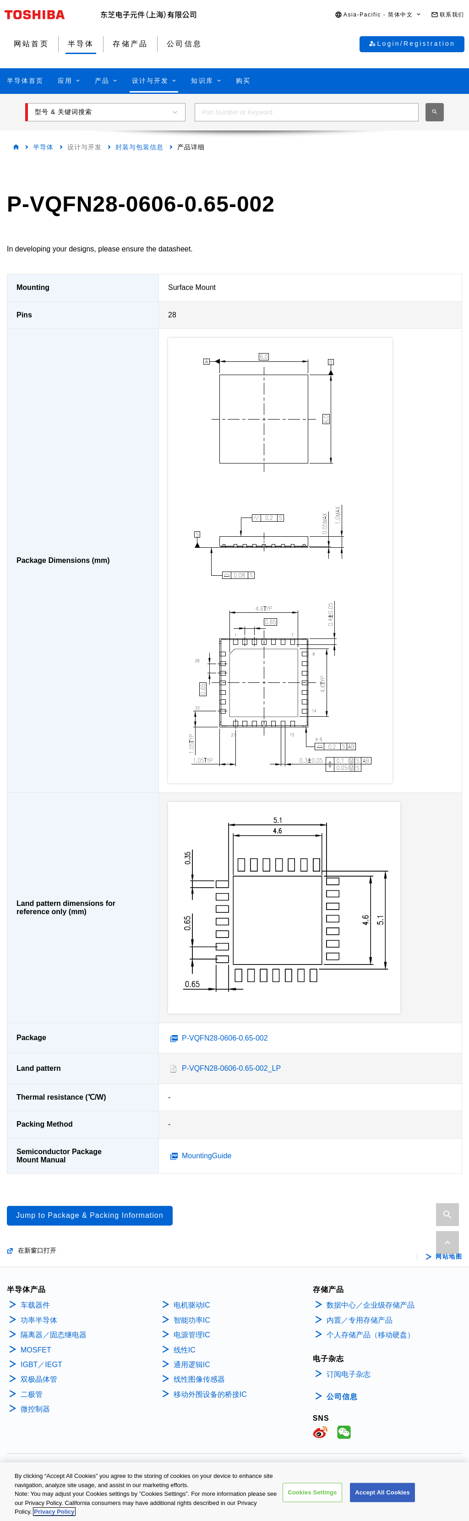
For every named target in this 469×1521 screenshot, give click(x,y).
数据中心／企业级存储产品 (370, 1305)
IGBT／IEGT (41, 1364)
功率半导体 (39, 1320)
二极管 (32, 1394)
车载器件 (35, 1305)
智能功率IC (192, 1320)
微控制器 (35, 1409)
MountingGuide (207, 1156)
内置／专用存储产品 (360, 1320)
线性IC (185, 1350)
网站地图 (449, 1257)
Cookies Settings (312, 1492)
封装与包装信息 (139, 147)
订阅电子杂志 (349, 1374)
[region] (234, 1491)
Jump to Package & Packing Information (90, 1215)
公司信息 (342, 1397)
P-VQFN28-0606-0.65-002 (225, 1038)
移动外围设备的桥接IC (210, 1394)
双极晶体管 (39, 1379)
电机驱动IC (192, 1305)
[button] (378, 15)
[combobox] (307, 112)
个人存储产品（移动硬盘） (370, 1335)
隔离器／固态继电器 (54, 1335)
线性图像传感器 (199, 1379)
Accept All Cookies (382, 1492)
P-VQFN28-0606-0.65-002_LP (231, 1068)
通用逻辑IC (192, 1364)
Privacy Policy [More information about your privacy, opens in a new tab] (54, 1511)
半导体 (43, 147)
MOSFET (36, 1350)
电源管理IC (192, 1335)
